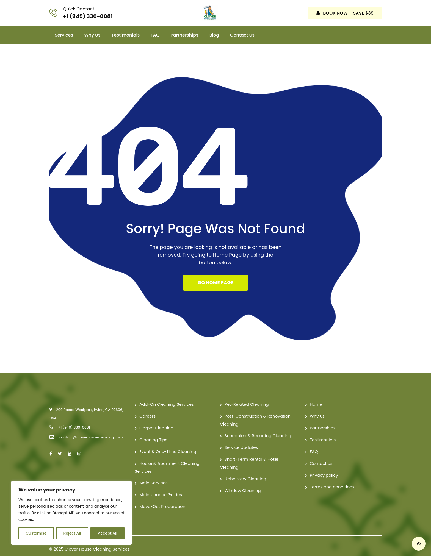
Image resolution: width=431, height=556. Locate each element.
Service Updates (241, 441)
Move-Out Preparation (162, 500)
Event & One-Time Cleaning (167, 445)
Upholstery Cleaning (245, 472)
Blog (214, 28)
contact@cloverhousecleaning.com (91, 430)
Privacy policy (324, 468)
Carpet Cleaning (156, 421)
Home (316, 398)
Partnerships (184, 28)
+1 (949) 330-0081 (88, 12)
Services (64, 28)
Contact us (242, 28)
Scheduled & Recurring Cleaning (258, 429)
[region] (71, 513)
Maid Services (153, 476)
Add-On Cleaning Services (166, 398)
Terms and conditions (332, 480)
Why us (92, 28)
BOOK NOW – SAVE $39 (345, 9)
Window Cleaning (243, 484)
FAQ (155, 28)
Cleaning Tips (153, 433)
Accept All (107, 533)
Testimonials (126, 28)
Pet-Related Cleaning (247, 398)
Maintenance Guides (160, 488)
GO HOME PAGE (215, 276)
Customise (36, 533)
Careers (147, 409)
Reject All (72, 533)
